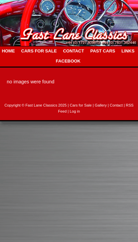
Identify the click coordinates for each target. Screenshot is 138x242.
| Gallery (100, 105)
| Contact (116, 105)
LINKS (128, 50)
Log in (75, 111)
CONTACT (73, 50)
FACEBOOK (68, 61)
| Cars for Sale (80, 105)
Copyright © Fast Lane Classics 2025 (36, 105)
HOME (8, 50)
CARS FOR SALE (39, 50)
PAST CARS (102, 50)
